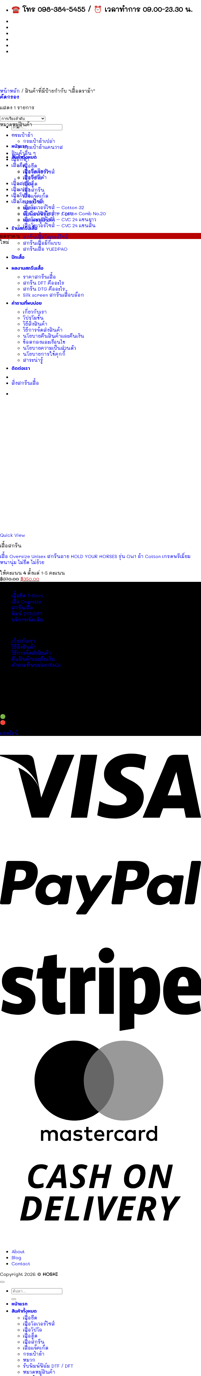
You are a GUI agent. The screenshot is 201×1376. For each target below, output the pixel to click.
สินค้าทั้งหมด (24, 1311)
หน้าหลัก (10, 91)
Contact (20, 39)
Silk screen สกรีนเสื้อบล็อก (53, 295)
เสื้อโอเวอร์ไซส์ (27, 201)
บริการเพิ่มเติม (27, 620)
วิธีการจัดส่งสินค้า (43, 330)
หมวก (29, 1360)
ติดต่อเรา (20, 368)
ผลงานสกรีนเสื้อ (27, 268)
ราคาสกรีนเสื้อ (39, 277)
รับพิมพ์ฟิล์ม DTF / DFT (48, 1366)
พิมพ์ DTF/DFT (26, 614)
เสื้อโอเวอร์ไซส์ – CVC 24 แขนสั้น (59, 225)
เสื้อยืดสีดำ (35, 177)
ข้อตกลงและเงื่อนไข (44, 342)
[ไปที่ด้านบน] (2, 1282)
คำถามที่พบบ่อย (26, 303)
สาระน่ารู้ (33, 360)
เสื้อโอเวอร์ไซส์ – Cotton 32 (53, 207)
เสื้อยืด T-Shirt (27, 595)
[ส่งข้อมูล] (13, 1299)
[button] (9, 97)
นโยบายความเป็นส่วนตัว (49, 348)
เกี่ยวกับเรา (35, 312)
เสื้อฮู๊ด (30, 1336)
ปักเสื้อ (17, 257)
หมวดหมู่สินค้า (39, 1372)
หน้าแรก (19, 1303)
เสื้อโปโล (21, 195)
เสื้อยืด (30, 166)
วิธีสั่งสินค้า (35, 324)
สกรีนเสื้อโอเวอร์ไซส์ (45, 237)
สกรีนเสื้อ (22, 608)
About (18, 27)
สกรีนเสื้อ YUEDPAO (45, 249)
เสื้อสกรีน (34, 190)
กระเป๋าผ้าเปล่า (39, 141)
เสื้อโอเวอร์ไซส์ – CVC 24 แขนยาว (59, 219)
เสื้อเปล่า (20, 189)
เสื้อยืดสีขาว (36, 171)
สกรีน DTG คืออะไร (44, 289)
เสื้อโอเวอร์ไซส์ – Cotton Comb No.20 (64, 213)
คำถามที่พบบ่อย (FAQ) (36, 665)
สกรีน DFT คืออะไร (43, 283)
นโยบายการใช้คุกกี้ (44, 354)
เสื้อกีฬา (20, 159)
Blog (16, 33)
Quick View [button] (12, 535)
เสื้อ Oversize (26, 601)
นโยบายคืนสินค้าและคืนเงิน (53, 336)
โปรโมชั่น (33, 318)
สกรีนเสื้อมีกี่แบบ (42, 243)
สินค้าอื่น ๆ (23, 153)
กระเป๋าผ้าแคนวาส (43, 147)
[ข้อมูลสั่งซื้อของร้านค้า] (22, 118)
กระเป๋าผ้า (22, 135)
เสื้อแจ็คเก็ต (36, 196)
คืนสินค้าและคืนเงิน (33, 659)
